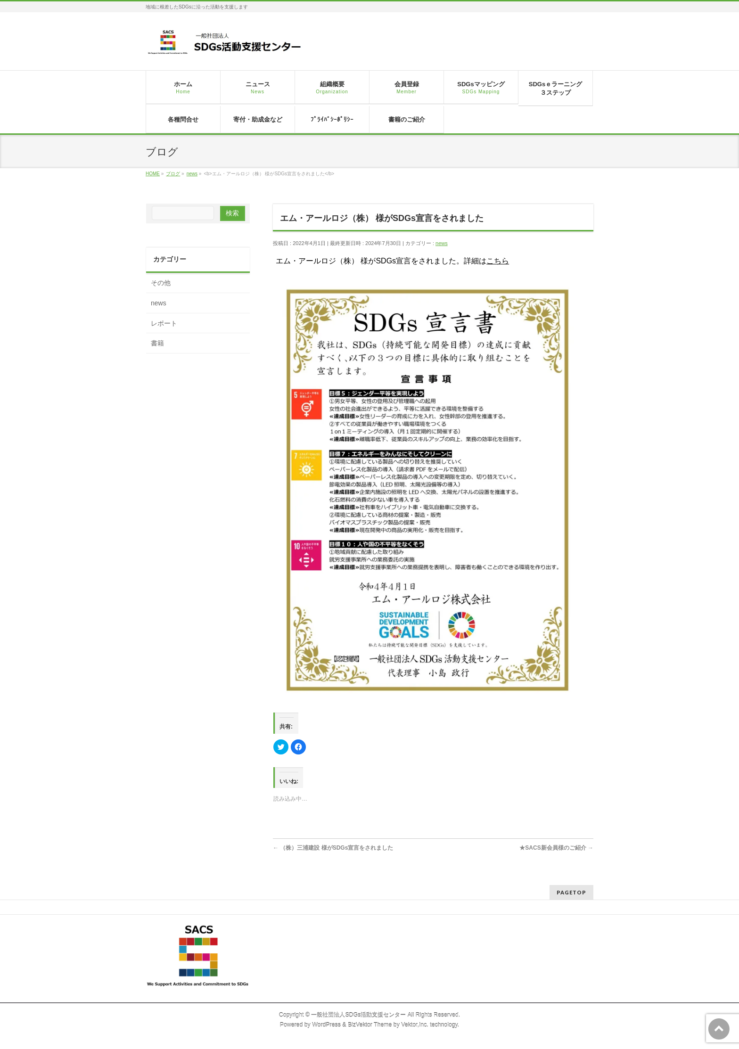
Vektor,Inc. (414, 1025)
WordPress (326, 1025)
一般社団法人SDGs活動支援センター (358, 1015)
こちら (497, 261)
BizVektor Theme (370, 1025)
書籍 (157, 343)
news (441, 243)
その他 (161, 283)
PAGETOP (571, 892)
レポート (164, 323)
